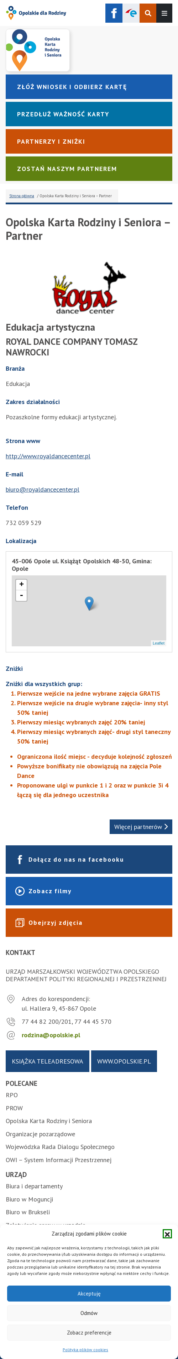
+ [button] (21, 585)
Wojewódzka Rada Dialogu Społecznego (60, 1147)
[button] (167, 1233)
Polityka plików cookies (85, 1349)
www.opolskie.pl (124, 1061)
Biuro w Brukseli (28, 1212)
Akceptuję (89, 1293)
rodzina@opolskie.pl (51, 1035)
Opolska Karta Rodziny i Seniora (49, 1121)
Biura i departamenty (34, 1186)
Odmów (89, 1313)
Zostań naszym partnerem (67, 169)
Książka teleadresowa (47, 1061)
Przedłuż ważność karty (63, 114)
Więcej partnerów (141, 827)
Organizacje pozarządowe (40, 1134)
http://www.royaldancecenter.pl (48, 456)
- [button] (21, 595)
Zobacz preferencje (89, 1332)
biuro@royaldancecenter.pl (42, 489)
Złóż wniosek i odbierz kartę (72, 87)
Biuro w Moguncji (29, 1199)
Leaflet (158, 643)
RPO (12, 1095)
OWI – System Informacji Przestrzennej (58, 1160)
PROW (14, 1108)
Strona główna (21, 195)
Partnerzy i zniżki (51, 141)
